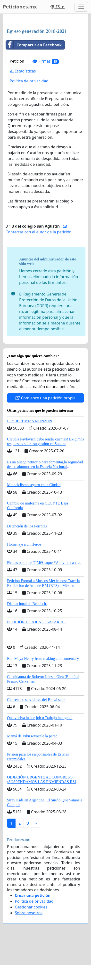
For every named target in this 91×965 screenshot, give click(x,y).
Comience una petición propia (45, 398)
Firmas (46, 61)
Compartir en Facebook (34, 45)
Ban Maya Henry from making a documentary (43, 658)
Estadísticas (23, 71)
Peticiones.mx (20, 6)
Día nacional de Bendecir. (27, 604)
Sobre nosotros (28, 912)
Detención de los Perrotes (27, 526)
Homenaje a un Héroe (24, 544)
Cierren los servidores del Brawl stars (36, 700)
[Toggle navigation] (81, 7)
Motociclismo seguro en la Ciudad (33, 485)
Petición (17, 61)
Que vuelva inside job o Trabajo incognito (39, 718)
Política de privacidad (29, 81)
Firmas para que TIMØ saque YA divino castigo (44, 563)
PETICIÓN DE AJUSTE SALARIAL (36, 622)
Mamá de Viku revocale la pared (32, 736)
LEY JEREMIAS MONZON (29, 421)
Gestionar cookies (31, 907)
